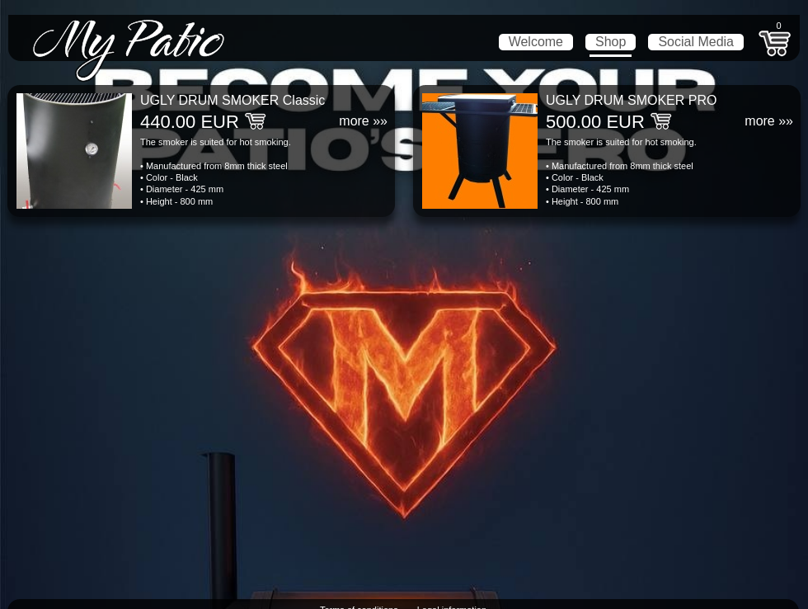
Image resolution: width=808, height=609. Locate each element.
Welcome (536, 42)
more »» (363, 121)
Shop (610, 42)
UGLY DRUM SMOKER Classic (232, 100)
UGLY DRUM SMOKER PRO (631, 100)
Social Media (696, 42)
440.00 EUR (189, 121)
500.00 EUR (595, 121)
